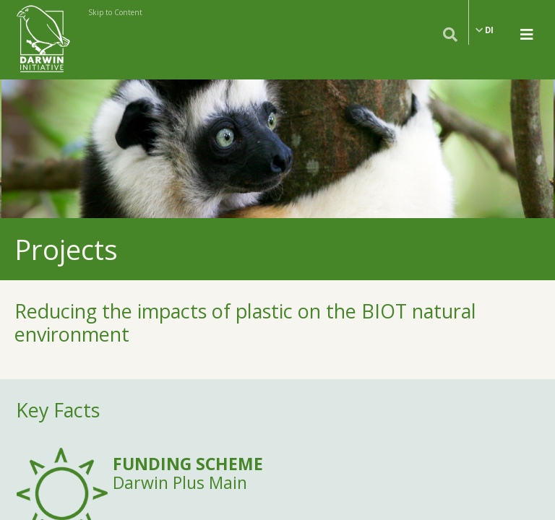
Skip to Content (115, 12)
